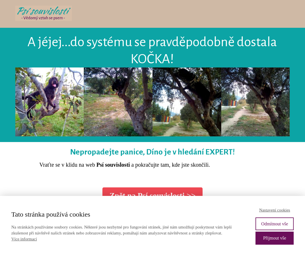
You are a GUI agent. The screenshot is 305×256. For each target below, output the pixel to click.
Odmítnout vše (274, 223)
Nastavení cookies (274, 210)
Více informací (24, 239)
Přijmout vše (274, 238)
